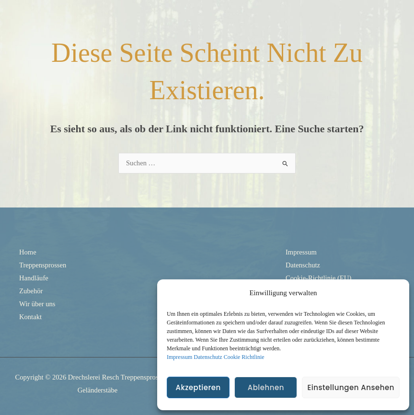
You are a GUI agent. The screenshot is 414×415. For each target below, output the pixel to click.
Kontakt (30, 317)
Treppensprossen (42, 265)
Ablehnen (266, 387)
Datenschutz (208, 357)
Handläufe (33, 278)
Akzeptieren (197, 387)
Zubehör (31, 291)
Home (27, 252)
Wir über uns (37, 304)
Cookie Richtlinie (244, 357)
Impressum (179, 357)
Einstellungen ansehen (350, 387)
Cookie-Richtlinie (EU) (318, 278)
